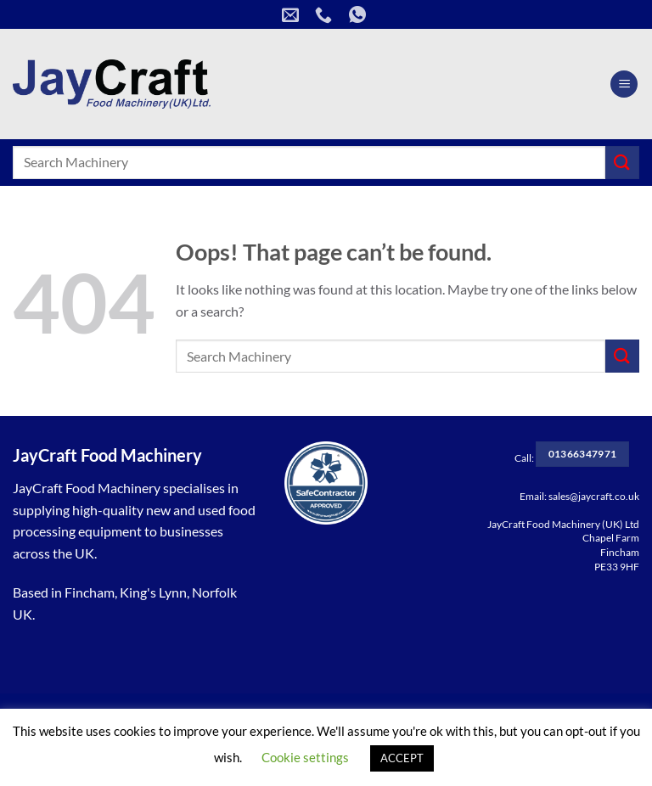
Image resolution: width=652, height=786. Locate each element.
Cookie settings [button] (305, 757)
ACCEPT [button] (402, 758)
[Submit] (622, 162)
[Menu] (624, 84)
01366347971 (582, 453)
